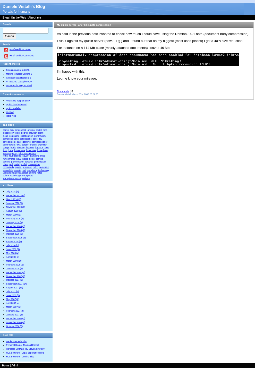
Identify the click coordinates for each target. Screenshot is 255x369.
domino (26, 141)
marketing (34, 156)
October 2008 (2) (14, 234)
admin (6, 130)
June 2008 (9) (13, 249)
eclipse (25, 144)
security (17, 170)
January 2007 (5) (14, 314)
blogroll (24, 133)
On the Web (18, 17)
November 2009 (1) (15, 207)
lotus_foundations (12, 156)
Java (47, 147)
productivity (8, 167)
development (9, 142)
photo (5, 164)
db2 (40, 139)
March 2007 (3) (13, 307)
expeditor (42, 144)
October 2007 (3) (14, 280)
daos (35, 139)
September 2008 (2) (16, 237)
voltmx (6, 175)
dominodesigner (40, 142)
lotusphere (42, 150)
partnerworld (17, 161)
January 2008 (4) (14, 268)
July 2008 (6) (12, 245)
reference (27, 167)
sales (35, 167)
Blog (6, 17)
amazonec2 (21, 130)
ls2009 (25, 156)
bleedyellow (8, 133)
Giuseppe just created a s (18, 77)
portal (16, 164)
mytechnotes (9, 159)
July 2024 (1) (12, 191)
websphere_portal (12, 178)
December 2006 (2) (15, 318)
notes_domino (36, 159)
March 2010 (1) (13, 199)
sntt (24, 170)
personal (29, 161)
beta (45, 130)
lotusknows (19, 150)
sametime (44, 167)
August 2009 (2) (14, 211)
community (40, 135)
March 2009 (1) (13, 214)
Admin (15, 365)
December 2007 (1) (15, 272)
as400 (39, 130)
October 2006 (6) (14, 326)
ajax (12, 130)
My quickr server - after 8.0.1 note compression (84, 25)
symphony (32, 170)
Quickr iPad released (16, 104)
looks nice (11, 116)
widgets (26, 178)
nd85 (18, 159)
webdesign (15, 175)
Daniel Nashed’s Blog (16, 341)
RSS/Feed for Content (20, 49)
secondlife (8, 170)
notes (25, 159)
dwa (18, 144)
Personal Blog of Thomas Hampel (22, 345)
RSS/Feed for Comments (22, 55)
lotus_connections (27, 153)
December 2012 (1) (15, 195)
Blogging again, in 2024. (18, 70)
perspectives (40, 161)
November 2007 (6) (15, 276)
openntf (6, 161)
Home (5, 365)
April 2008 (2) (12, 257)
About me (34, 17)
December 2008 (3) (15, 226)
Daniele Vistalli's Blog (24, 6)
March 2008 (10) (14, 261)
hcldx (13, 147)
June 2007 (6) (13, 295)
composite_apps (11, 139)
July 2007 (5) (12, 291)
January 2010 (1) (14, 203)
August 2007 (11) (14, 287)
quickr (18, 167)
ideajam (20, 147)
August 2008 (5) (14, 241)
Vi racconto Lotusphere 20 (19, 81)
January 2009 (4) (14, 222)
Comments (63, 91)
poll (11, 164)
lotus (10, 150)
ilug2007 (30, 147)
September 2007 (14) (16, 283)
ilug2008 (39, 147)
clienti (41, 133)
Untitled (10, 112)
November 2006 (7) (15, 322)
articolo (31, 130)
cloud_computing (11, 136)
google (6, 147)
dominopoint (9, 144)
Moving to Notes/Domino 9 (19, 74)
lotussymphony (10, 153)
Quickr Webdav (13, 108)
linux (5, 150)
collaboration (27, 136)
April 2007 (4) (12, 303)
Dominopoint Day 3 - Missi (19, 85)
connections (25, 139)
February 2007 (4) (15, 311)
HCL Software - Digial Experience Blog (25, 352)
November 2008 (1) (15, 230)
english (33, 144)
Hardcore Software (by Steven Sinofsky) (25, 349)
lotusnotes (31, 150)
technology (43, 170)
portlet (24, 164)
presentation (34, 164)
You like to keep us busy (18, 100)
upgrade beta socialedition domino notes (22, 172)
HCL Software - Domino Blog (20, 356)
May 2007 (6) (12, 299)
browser (33, 133)
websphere (27, 175)
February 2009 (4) (15, 218)
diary (18, 142)
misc (42, 156)
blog (17, 133)
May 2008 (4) (12, 253)
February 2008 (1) (15, 264)
